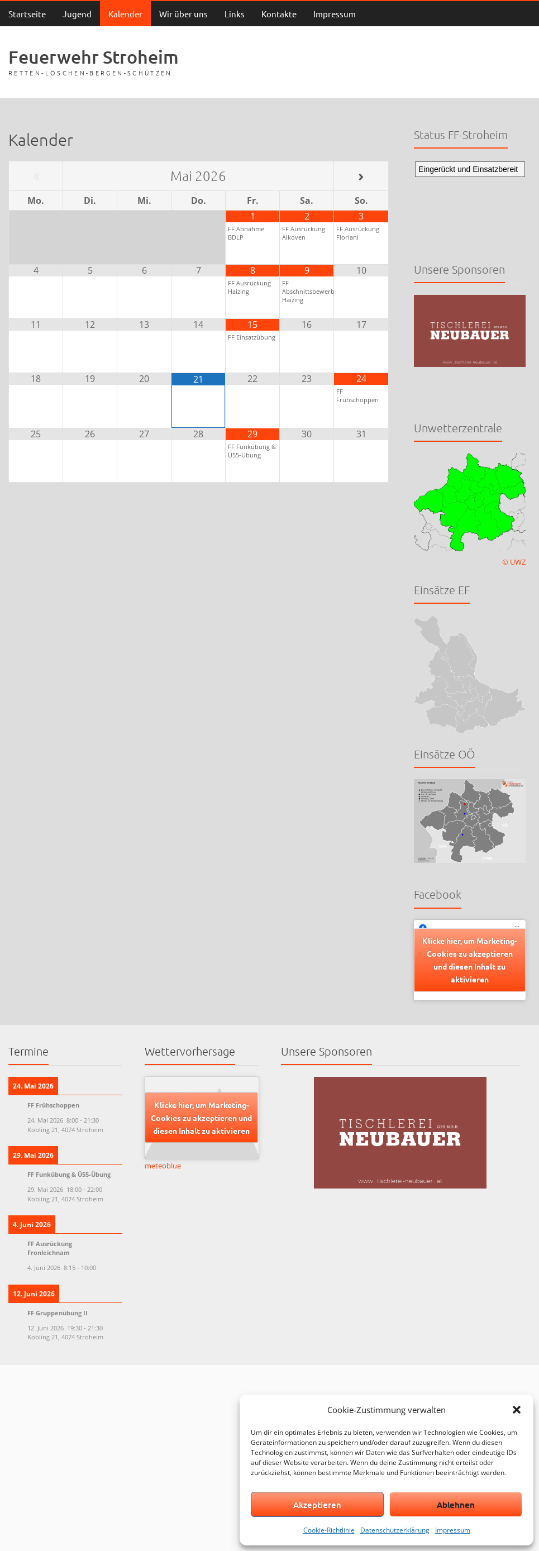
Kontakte (279, 13)
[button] (516, 1409)
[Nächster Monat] (361, 177)
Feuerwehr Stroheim (93, 57)
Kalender (125, 13)
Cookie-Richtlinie (329, 1530)
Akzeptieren (317, 1504)
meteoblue (163, 1166)
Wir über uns (183, 13)
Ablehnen (456, 1504)
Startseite (27, 13)
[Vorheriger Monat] (36, 177)
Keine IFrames (470, 202)
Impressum (452, 1530)
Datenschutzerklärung (395, 1530)
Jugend (77, 13)
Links (235, 13)
